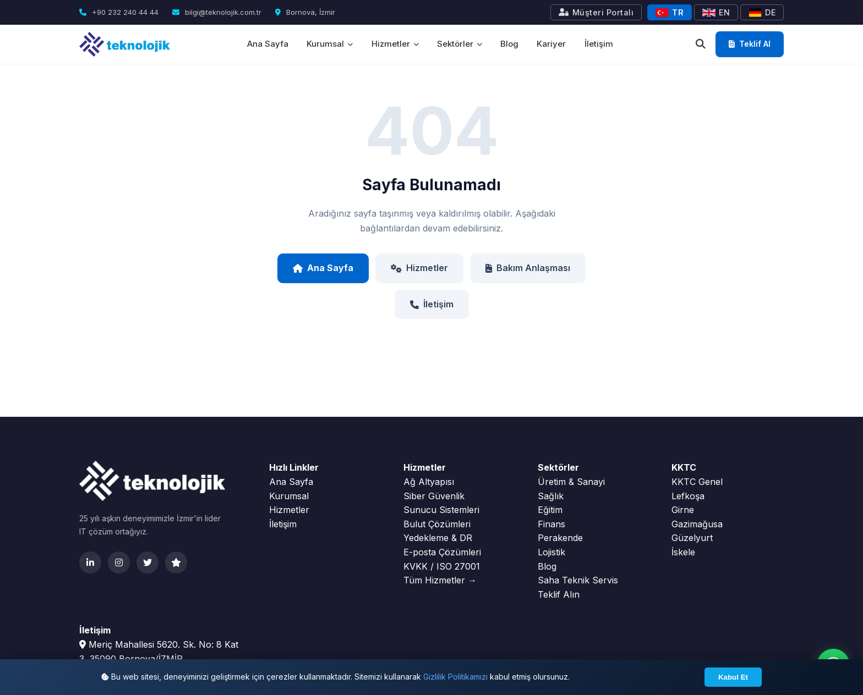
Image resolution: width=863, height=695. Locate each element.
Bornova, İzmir (305, 12)
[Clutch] (176, 562)
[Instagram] (119, 562)
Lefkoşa (687, 495)
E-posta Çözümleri (442, 552)
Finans (551, 524)
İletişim (600, 43)
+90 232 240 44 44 (119, 12)
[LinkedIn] (90, 562)
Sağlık (551, 495)
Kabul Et (733, 677)
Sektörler (459, 43)
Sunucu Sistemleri (441, 509)
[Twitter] (147, 562)
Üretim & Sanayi (571, 481)
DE (762, 12)
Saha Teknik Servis (578, 580)
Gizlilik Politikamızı (455, 676)
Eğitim (550, 509)
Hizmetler (394, 43)
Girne (682, 509)
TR (670, 12)
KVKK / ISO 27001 (441, 566)
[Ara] (700, 44)
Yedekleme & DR (437, 537)
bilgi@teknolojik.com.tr (216, 12)
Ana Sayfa (266, 43)
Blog (510, 43)
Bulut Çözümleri (437, 524)
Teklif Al (750, 43)
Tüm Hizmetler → (440, 580)
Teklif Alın (559, 594)
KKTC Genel (697, 481)
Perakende (560, 537)
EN (716, 12)
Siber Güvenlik (434, 495)
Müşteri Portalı (596, 12)
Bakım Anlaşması (527, 267)
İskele (683, 552)
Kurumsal (329, 43)
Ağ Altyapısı (428, 481)
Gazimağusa (697, 524)
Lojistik (551, 552)
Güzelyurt (692, 537)
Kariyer (552, 43)
